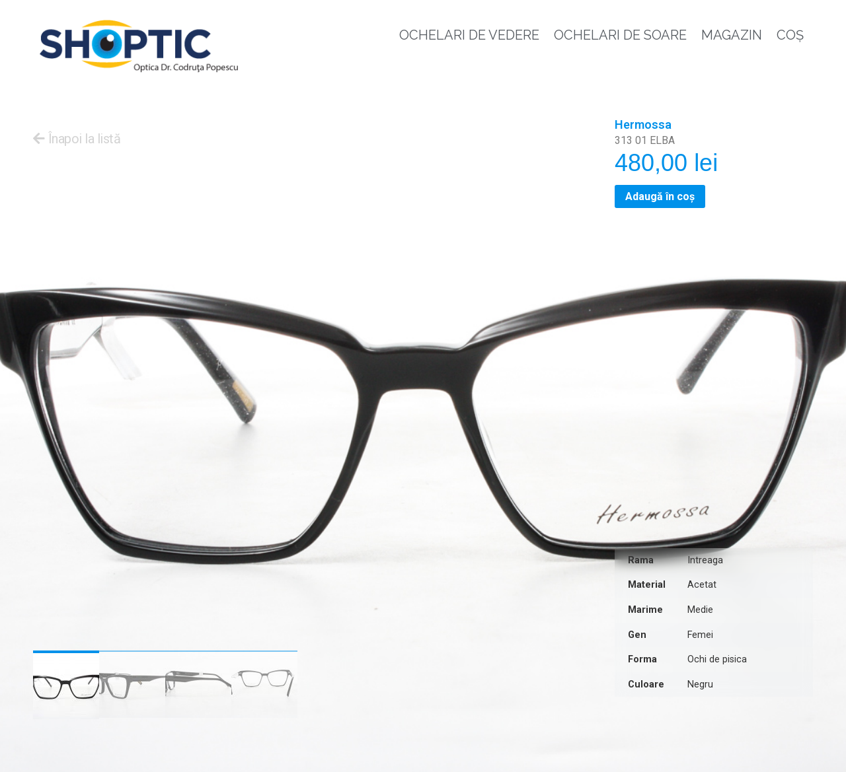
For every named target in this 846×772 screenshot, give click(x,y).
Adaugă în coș (660, 196)
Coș (790, 35)
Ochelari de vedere (469, 35)
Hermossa (643, 124)
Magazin (731, 35)
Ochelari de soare (620, 35)
